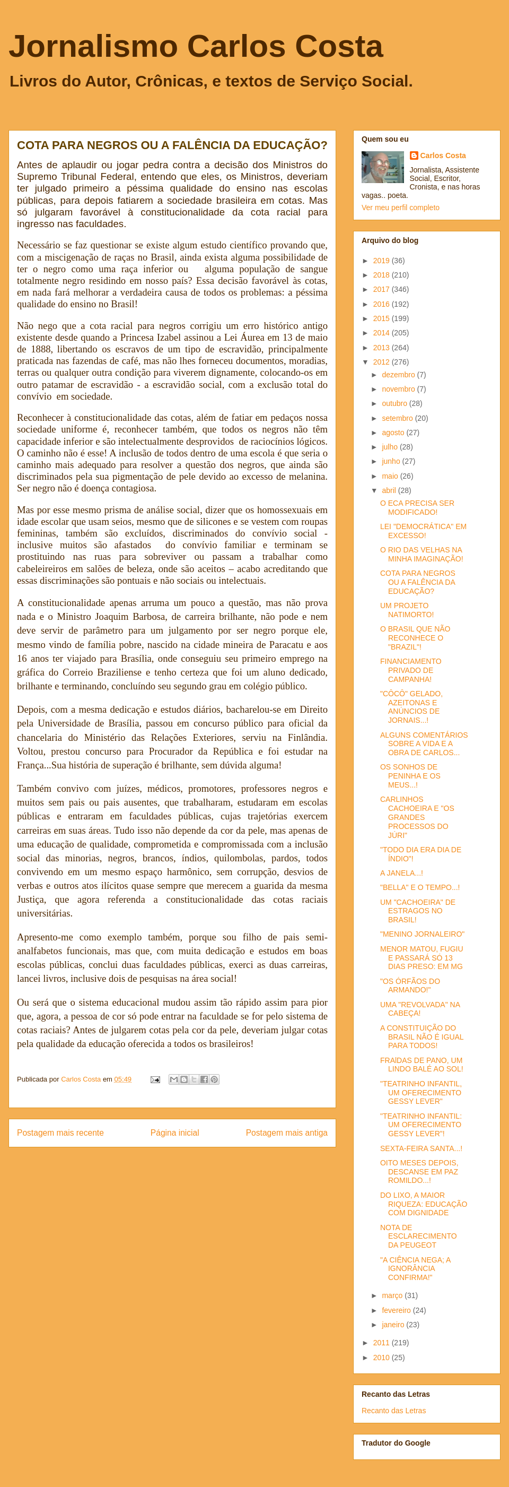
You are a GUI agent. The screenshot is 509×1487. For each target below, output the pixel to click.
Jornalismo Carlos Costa (195, 46)
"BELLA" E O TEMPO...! (420, 887)
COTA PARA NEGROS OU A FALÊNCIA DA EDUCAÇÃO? (417, 582)
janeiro (394, 1324)
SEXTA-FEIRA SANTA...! (421, 1148)
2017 (382, 289)
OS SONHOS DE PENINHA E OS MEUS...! (410, 776)
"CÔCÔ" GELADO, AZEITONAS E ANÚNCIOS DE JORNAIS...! (411, 706)
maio (391, 476)
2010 (382, 1357)
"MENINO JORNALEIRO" (422, 934)
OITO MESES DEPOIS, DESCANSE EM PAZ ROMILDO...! (419, 1172)
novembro (399, 389)
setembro (398, 418)
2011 (382, 1342)
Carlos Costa (443, 155)
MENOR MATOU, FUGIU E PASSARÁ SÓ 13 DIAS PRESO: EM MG (421, 958)
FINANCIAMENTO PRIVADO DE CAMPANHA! (411, 670)
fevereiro (397, 1310)
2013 (382, 347)
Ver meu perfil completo (401, 207)
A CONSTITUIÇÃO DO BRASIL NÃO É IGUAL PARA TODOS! (421, 1037)
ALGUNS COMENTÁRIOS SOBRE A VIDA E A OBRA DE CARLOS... (424, 744)
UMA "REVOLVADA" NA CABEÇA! (420, 1009)
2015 (382, 318)
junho (392, 461)
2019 (382, 260)
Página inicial (175, 1132)
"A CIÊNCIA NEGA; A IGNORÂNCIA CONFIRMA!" (415, 1269)
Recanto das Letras (394, 1410)
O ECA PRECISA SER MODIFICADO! (417, 507)
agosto (394, 432)
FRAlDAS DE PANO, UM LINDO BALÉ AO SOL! (421, 1065)
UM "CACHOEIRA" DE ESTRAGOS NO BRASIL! (417, 911)
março (393, 1295)
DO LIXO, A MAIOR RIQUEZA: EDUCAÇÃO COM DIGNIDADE (423, 1204)
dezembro (399, 374)
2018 (382, 275)
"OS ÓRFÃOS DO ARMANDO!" (410, 986)
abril (390, 490)
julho (390, 447)
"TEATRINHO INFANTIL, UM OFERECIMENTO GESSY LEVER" (421, 1092)
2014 (382, 332)
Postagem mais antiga (287, 1132)
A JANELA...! (401, 873)
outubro (395, 403)
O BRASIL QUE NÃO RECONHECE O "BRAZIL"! (415, 638)
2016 (382, 304)
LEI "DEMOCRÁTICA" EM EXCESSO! (423, 531)
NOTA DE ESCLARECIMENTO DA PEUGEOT (418, 1236)
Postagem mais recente (60, 1132)
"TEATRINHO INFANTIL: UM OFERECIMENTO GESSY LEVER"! (421, 1125)
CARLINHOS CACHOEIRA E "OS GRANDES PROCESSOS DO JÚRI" (417, 817)
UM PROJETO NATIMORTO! (407, 610)
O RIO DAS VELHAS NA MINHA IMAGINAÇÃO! (421, 554)
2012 (382, 362)
